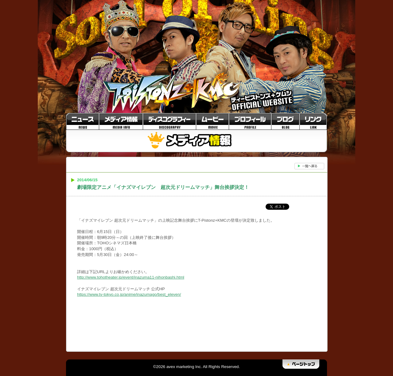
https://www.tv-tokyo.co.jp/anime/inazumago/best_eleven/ (129, 294)
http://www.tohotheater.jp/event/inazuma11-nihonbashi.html (130, 277)
